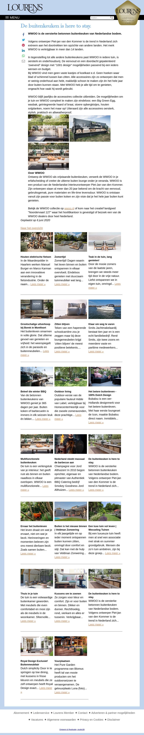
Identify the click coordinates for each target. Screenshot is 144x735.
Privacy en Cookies (91, 719)
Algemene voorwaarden (61, 719)
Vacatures (37, 719)
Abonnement (21, 712)
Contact (82, 712)
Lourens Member (63, 712)
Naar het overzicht (32, 228)
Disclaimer (113, 719)
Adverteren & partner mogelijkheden (113, 712)
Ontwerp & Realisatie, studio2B (71, 729)
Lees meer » (38, 284)
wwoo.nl (69, 208)
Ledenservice (41, 712)
